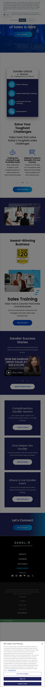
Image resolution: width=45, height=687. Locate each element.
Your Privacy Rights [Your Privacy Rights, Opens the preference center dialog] (22, 674)
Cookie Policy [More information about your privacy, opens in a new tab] (12, 670)
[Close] (42, 644)
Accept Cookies (22, 684)
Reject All (22, 679)
